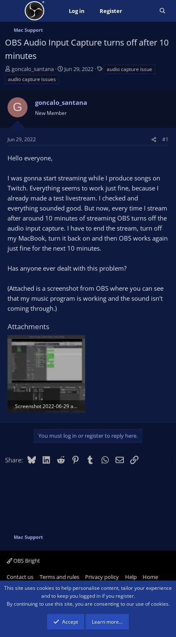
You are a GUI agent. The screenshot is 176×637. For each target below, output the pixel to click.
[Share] (153, 139)
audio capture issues (32, 79)
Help (131, 577)
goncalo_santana (33, 69)
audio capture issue (129, 69)
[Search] (162, 11)
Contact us (20, 577)
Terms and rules (59, 577)
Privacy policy (102, 577)
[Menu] (12, 11)
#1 (165, 139)
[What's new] (141, 11)
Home (150, 577)
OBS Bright (23, 560)
